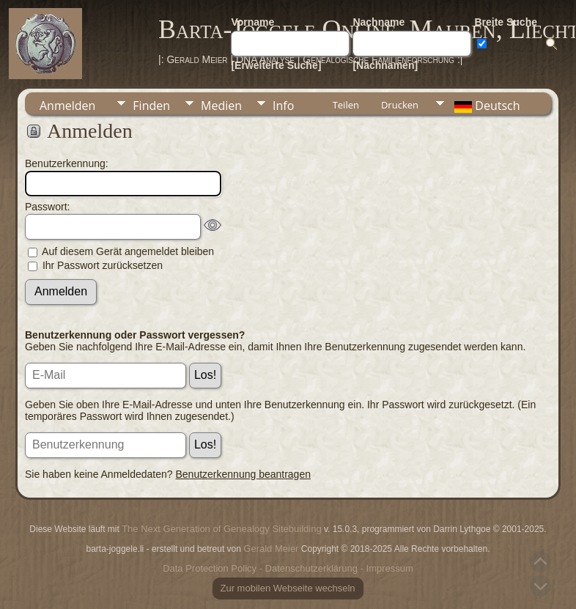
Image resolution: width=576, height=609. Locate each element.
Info (283, 105)
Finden (151, 105)
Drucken (399, 104)
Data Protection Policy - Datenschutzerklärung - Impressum (288, 568)
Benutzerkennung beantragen (243, 474)
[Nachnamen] (385, 65)
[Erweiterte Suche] (276, 65)
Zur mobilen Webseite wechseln (288, 588)
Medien (221, 105)
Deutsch (485, 105)
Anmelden (67, 105)
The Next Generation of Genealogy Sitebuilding (221, 528)
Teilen (346, 104)
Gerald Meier (270, 548)
